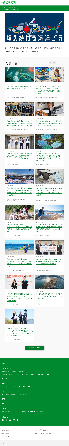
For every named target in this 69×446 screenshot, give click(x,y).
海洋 (3, 387)
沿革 (26, 374)
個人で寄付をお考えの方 (9, 394)
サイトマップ (5, 437)
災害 (19, 387)
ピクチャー (40, 411)
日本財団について (8, 368)
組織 (22, 374)
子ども (13, 387)
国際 (7, 387)
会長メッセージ (13, 374)
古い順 (60, 62)
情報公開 (40, 374)
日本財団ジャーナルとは (9, 411)
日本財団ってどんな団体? (9, 371)
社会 (28, 387)
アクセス (48, 374)
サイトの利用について (41, 430)
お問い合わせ (5, 430)
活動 (3, 383)
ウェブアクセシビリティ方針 (43, 433)
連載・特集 (31, 411)
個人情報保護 (5, 433)
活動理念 (4, 374)
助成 (3, 399)
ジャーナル (5, 408)
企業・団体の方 (23, 394)
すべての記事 (22, 411)
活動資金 (33, 374)
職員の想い (22, 371)
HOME (4, 363)
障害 (23, 387)
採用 (3, 403)
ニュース (4, 379)
